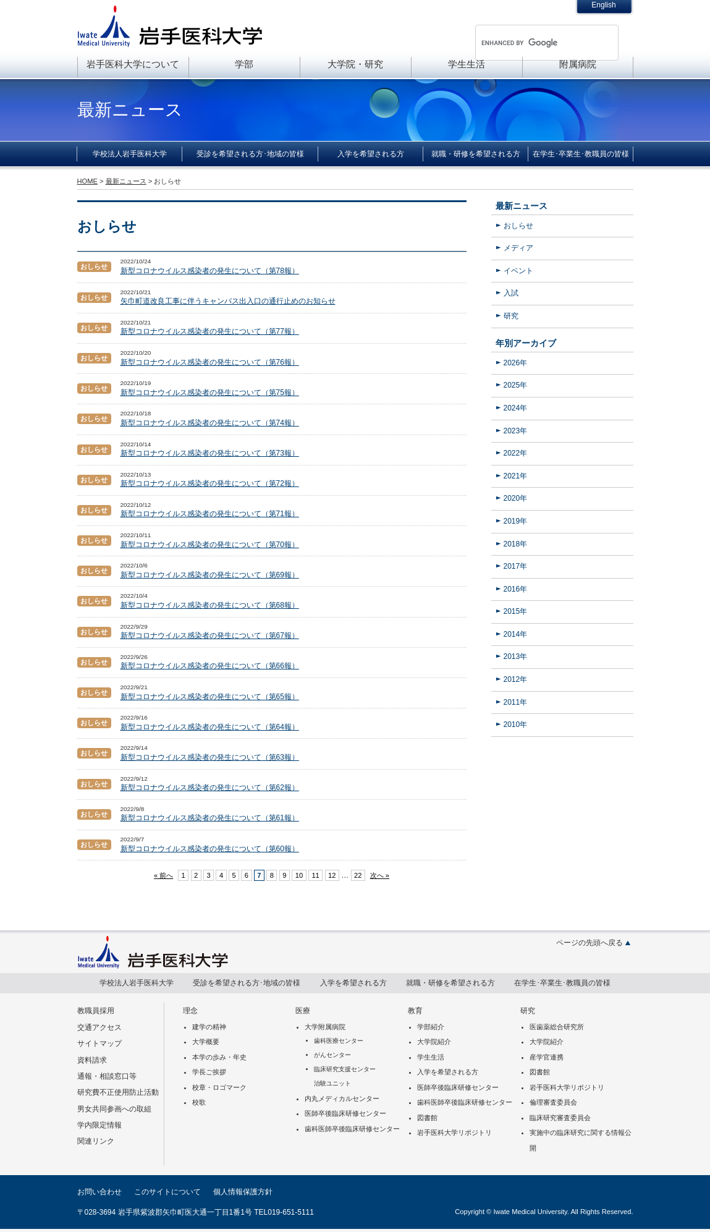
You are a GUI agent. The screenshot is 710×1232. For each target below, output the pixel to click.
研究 (511, 316)
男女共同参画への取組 (114, 1109)
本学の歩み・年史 (219, 1057)
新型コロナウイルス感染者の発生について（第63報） (209, 757)
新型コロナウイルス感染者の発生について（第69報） (209, 575)
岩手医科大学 (170, 26)
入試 (511, 293)
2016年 (516, 589)
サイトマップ (99, 1043)
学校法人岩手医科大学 (130, 154)
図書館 (427, 1117)
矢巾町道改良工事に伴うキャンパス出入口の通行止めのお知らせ (228, 301)
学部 (244, 64)
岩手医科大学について (133, 64)
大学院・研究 (355, 64)
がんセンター (332, 1054)
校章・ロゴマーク (219, 1087)
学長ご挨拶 (209, 1072)
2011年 (516, 702)
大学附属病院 (325, 1026)
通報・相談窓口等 (107, 1076)
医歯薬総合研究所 (557, 1026)
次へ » (379, 875)
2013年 (516, 656)
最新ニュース (521, 206)
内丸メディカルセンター (342, 1098)
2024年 (516, 408)
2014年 (516, 634)
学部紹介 (430, 1026)
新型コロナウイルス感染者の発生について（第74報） (209, 422)
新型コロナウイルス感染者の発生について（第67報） (209, 635)
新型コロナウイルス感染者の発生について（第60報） (209, 848)
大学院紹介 (434, 1041)
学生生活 (466, 64)
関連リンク (95, 1141)
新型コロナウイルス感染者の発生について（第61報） (209, 818)
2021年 (516, 476)
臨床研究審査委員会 (560, 1117)
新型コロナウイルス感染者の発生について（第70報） (209, 544)
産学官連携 (547, 1057)
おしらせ (518, 225)
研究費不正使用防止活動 (118, 1092)
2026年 (516, 363)
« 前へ (163, 875)
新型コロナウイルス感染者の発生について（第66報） (209, 665)
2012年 (516, 679)
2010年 (516, 724)
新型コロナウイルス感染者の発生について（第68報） (209, 605)
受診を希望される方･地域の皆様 (250, 154)
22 (357, 875)
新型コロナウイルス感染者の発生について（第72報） (209, 483)
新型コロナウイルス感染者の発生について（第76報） (209, 362)
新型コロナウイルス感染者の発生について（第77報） (209, 331)
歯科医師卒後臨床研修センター (352, 1128)
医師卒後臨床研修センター (345, 1113)
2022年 (516, 453)
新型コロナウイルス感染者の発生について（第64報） (209, 727)
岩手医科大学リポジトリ (454, 1132)
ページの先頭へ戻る (589, 942)
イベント (518, 270)
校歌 (199, 1102)
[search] (530, 42)
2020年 (516, 498)
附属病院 (577, 64)
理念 (190, 1010)
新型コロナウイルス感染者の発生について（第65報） (209, 696)
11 (315, 875)
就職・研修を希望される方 (475, 154)
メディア (518, 248)
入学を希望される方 (370, 154)
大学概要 (205, 1041)
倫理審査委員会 (553, 1102)
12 (332, 875)
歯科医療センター (338, 1040)
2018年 (516, 544)
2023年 (516, 431)
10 (299, 875)
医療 (302, 1010)
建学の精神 (209, 1026)
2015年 (516, 611)
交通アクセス (99, 1027)
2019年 (516, 521)
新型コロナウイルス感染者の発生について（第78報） (209, 270)
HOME (87, 181)
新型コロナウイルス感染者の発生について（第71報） (209, 513)
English (603, 5)
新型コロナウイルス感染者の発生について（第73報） (209, 453)
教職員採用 (95, 1010)
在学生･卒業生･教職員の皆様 (581, 154)
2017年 (516, 566)
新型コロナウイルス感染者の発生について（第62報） (209, 787)
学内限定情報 (99, 1125)
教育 (415, 1010)
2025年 (516, 385)
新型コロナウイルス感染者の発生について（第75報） (209, 392)
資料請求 (92, 1060)
